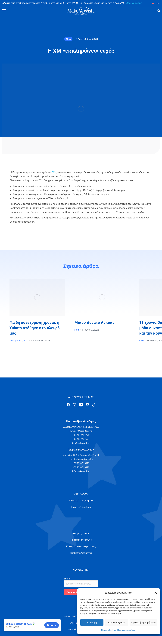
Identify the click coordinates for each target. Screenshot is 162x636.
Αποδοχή (92, 622)
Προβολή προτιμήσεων (143, 622)
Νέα (26, 340)
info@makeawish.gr (81, 443)
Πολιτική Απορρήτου (126, 630)
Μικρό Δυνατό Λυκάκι (94, 322)
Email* (67, 578)
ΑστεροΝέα (15, 340)
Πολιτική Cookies (108, 630)
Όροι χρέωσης (134, 2)
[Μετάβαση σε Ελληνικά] (158, 3)
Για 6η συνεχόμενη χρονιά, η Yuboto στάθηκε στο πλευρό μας (34, 328)
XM (54, 172)
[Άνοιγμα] (4, 10)
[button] (155, 592)
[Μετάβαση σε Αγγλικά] (153, 3)
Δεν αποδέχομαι (116, 622)
